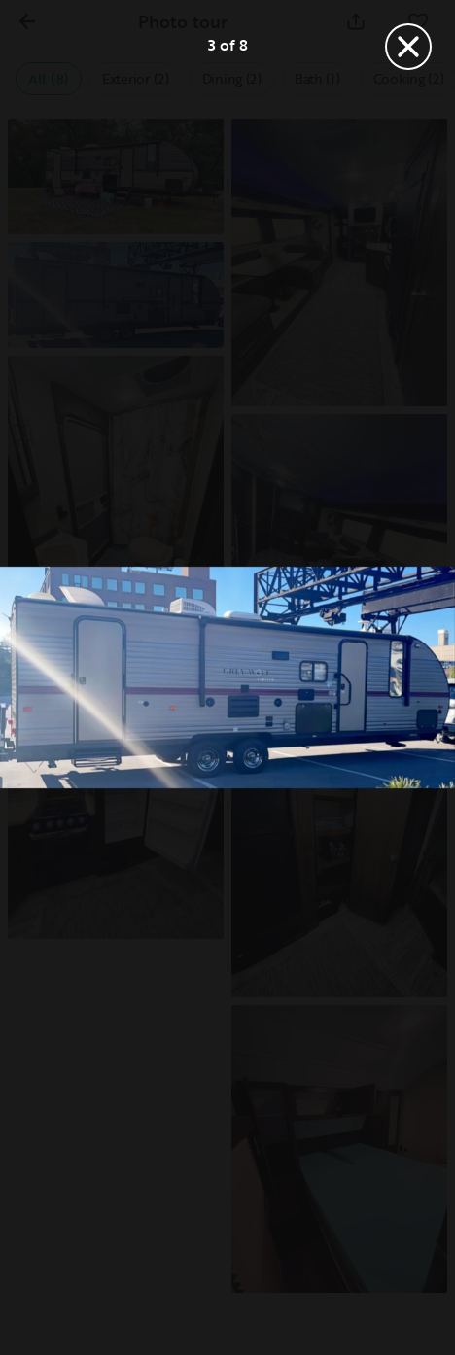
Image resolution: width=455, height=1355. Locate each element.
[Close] (408, 46)
